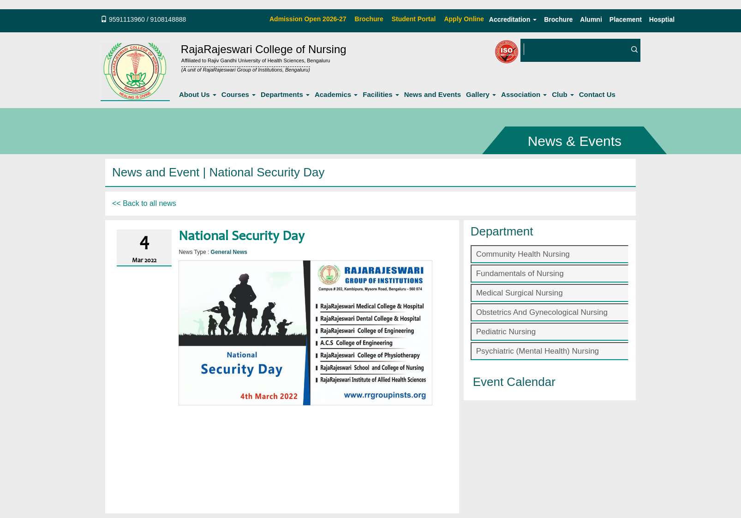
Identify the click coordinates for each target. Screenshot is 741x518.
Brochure (558, 19)
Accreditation (513, 19)
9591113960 (127, 19)
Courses (238, 94)
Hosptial (662, 19)
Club (563, 94)
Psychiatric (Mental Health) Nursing (537, 351)
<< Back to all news (144, 203)
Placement (626, 19)
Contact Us (597, 94)
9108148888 (168, 19)
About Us (197, 94)
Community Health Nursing (523, 254)
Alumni (591, 19)
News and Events (432, 94)
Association (524, 94)
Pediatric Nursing (506, 331)
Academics (336, 94)
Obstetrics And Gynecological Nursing (542, 312)
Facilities (381, 94)
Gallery (481, 94)
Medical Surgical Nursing (519, 293)
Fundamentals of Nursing (520, 273)
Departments (285, 94)
